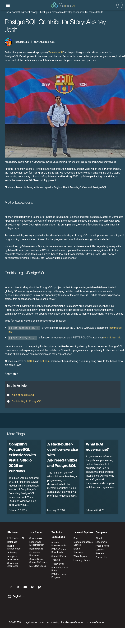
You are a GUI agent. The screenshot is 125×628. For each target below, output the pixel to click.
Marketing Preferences (73, 622)
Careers (100, 549)
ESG (42, 622)
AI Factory (12, 552)
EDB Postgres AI (15, 538)
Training (55, 560)
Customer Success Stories (83, 543)
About (99, 538)
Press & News (103, 546)
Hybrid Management (14, 547)
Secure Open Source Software (38, 560)
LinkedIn (45, 361)
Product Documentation (59, 544)
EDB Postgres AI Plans (59, 569)
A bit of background (23, 394)
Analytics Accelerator (13, 558)
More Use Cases (37, 566)
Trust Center (57, 563)
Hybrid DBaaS (36, 548)
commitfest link (112, 337)
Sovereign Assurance (12, 564)
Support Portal (58, 556)
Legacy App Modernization (36, 543)
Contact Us (101, 557)
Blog (76, 538)
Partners (100, 553)
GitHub (31, 361)
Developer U (56, 52)
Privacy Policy (53, 622)
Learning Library (82, 560)
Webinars (78, 552)
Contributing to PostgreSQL (27, 401)
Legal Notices (30, 622)
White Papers (80, 556)
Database (12, 542)
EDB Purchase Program (58, 575)
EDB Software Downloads (58, 550)
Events (77, 548)
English (16, 596)
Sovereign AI (35, 538)
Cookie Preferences (95, 622)
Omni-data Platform (34, 554)
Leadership (101, 542)
